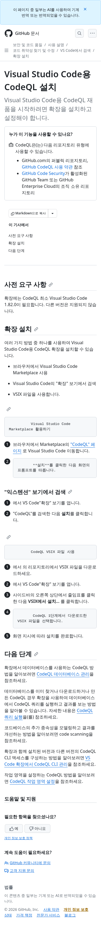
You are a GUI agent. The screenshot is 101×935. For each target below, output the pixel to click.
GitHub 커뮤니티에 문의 (27, 862)
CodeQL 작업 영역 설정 (32, 781)
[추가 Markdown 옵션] (52, 213)
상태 (8, 915)
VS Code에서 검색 (75, 50)
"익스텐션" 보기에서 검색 (38, 492)
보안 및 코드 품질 (27, 44)
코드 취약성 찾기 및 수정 (34, 50)
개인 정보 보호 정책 (18, 838)
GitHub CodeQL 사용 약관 (47, 167)
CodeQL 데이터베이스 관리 (63, 674)
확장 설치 (21, 55)
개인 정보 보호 (76, 909)
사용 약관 (51, 909)
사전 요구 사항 (28, 284)
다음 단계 (21, 653)
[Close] (85, 9)
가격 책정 (24, 915)
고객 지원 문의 (19, 870)
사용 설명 (56, 44)
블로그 (70, 915)
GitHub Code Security (43, 173)
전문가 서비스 (48, 915)
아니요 (37, 828)
